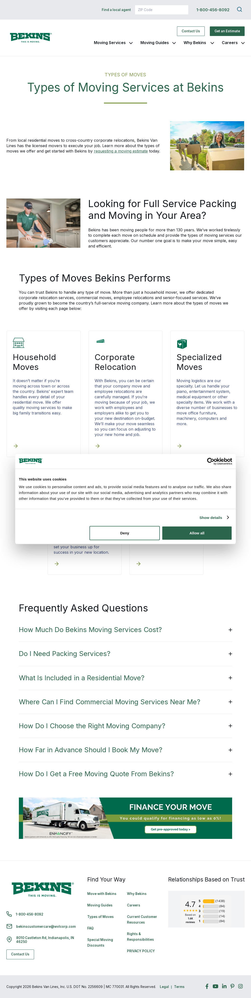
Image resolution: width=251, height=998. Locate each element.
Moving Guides (154, 42)
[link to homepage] (30, 38)
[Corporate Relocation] (97, 446)
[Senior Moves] (138, 564)
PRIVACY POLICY (141, 951)
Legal (164, 987)
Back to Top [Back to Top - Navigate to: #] (234, 969)
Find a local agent (116, 10)
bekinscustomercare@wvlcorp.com (46, 926)
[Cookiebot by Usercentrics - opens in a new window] (210, 461)
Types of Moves (100, 917)
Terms (179, 987)
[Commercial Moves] (57, 564)
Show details (211, 517)
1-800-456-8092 (212, 9)
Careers (230, 42)
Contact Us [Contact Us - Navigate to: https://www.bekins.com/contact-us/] (191, 31)
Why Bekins (195, 42)
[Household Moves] (16, 446)
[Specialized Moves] (179, 446)
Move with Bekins (101, 894)
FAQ (90, 928)
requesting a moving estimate (121, 151)
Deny (124, 533)
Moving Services (110, 42)
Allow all (196, 533)
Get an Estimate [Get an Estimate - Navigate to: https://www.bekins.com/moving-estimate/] (227, 31)
